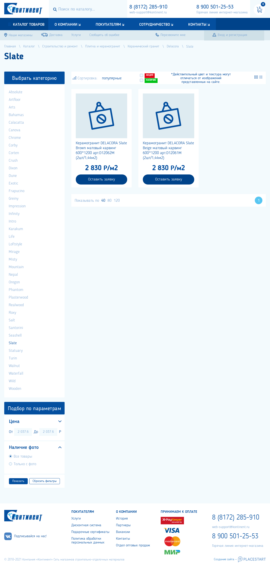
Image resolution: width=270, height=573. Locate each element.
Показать (18, 481)
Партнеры (123, 525)
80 (110, 201)
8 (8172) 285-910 (148, 7)
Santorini (16, 328)
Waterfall (16, 373)
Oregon (14, 282)
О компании (66, 25)
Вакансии (123, 532)
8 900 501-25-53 (215, 7)
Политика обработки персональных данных (87, 540)
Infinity (14, 214)
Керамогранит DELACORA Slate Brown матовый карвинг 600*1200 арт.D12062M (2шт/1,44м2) (101, 150)
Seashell (15, 335)
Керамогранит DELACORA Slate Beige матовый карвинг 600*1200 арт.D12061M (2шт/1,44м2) (168, 150)
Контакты (197, 25)
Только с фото (25, 464)
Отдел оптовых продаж (133, 545)
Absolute (15, 92)
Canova (14, 130)
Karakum (16, 229)
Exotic (13, 183)
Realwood (16, 305)
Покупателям (108, 25)
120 (117, 201)
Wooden (15, 389)
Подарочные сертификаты (90, 532)
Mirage (14, 252)
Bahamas (16, 115)
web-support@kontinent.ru (148, 12)
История (122, 518)
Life (12, 237)
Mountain (16, 267)
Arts (12, 107)
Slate (13, 343)
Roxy (12, 313)
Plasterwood (18, 297)
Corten (14, 153)
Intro (12, 221)
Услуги (76, 518)
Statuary (16, 351)
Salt (12, 320)
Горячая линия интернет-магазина (222, 12)
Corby (13, 145)
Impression (17, 206)
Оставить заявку (101, 179)
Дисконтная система (86, 525)
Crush (13, 161)
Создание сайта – (225, 559)
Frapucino (16, 191)
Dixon (13, 168)
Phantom (16, 290)
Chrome (15, 138)
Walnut (14, 366)
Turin (13, 358)
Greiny (13, 199)
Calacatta (16, 123)
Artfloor (15, 100)
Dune (13, 176)
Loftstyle (15, 244)
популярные (112, 78)
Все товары (23, 456)
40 (103, 201)
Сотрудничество (154, 25)
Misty (13, 259)
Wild (12, 381)
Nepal (13, 275)
